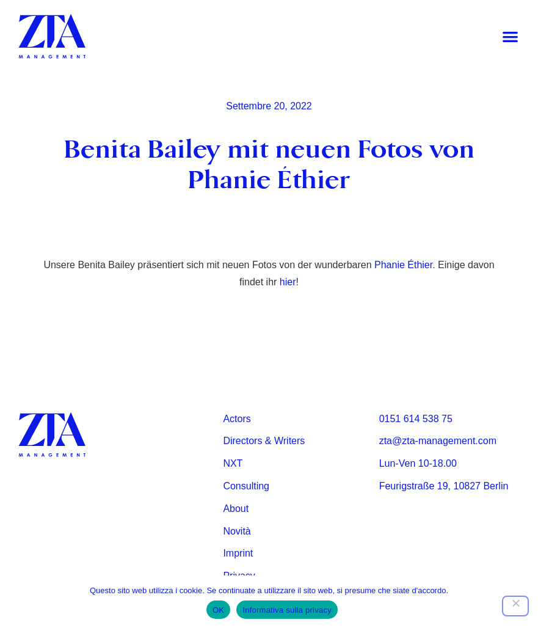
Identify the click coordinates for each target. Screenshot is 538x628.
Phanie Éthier (403, 265)
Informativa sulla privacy (287, 610)
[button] (510, 36)
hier (288, 282)
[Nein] (515, 606)
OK (218, 610)
